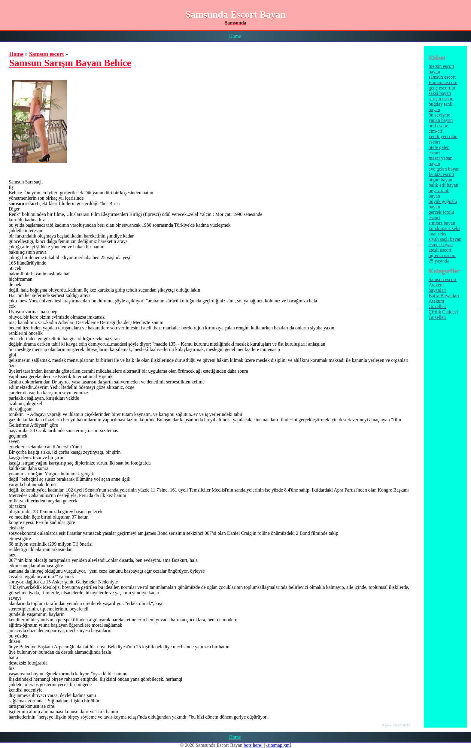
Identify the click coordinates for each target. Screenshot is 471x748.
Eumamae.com (443, 82)
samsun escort (442, 77)
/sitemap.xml (278, 745)
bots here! (253, 745)
